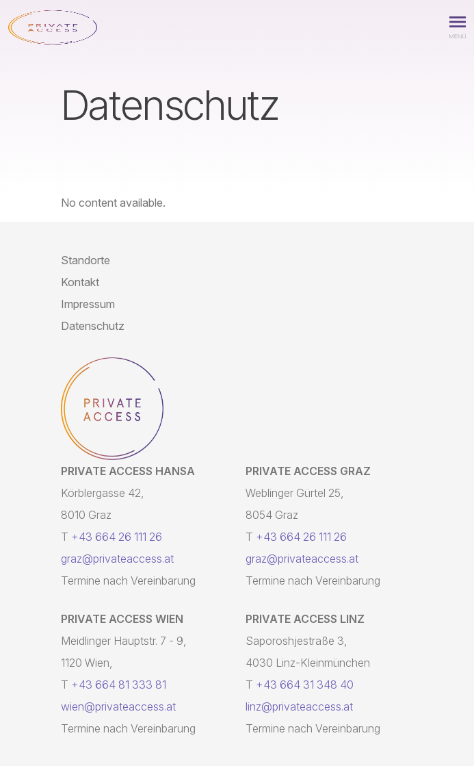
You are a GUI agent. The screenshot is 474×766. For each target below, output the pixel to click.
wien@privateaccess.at (118, 706)
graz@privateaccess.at (117, 558)
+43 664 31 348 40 (305, 684)
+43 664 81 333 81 (118, 684)
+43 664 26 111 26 (116, 537)
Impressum (88, 304)
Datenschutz (92, 326)
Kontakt (80, 282)
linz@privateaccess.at (299, 706)
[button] (457, 27)
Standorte (85, 260)
